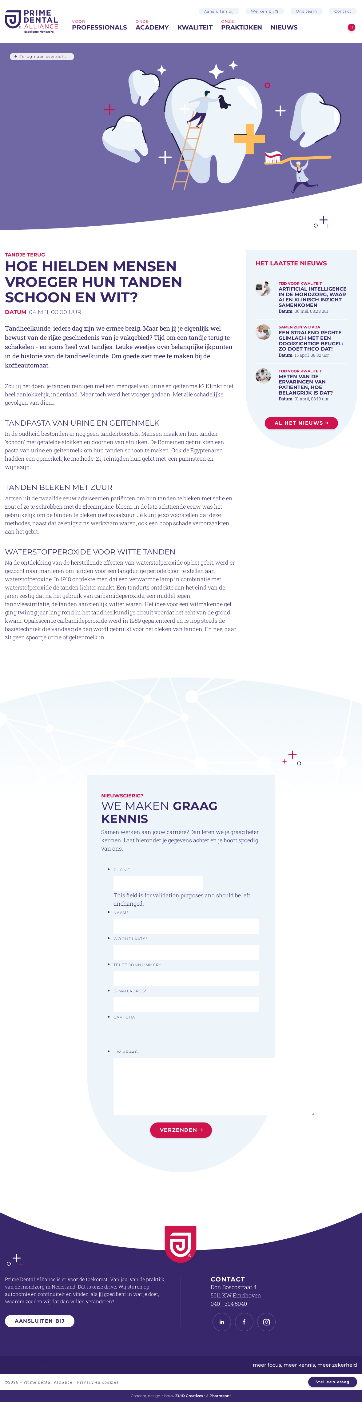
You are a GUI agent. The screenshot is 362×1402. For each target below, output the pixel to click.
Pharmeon (220, 1395)
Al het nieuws (299, 423)
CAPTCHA (124, 1017)
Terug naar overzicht (43, 56)
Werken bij (265, 11)
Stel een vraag (333, 1382)
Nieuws (284, 27)
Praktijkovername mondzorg (39, 1369)
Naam (121, 912)
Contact (343, 11)
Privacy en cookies (98, 1382)
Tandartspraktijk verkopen (113, 1361)
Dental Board (173, 1361)
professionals (99, 27)
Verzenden (178, 1130)
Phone (121, 870)
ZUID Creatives (190, 1395)
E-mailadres (130, 991)
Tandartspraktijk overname (37, 1361)
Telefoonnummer (137, 965)
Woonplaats (130, 938)
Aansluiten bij (219, 11)
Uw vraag (125, 1052)
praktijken (241, 27)
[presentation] (160, 1035)
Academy (152, 27)
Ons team (306, 11)
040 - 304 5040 (229, 1303)
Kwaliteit (195, 27)
